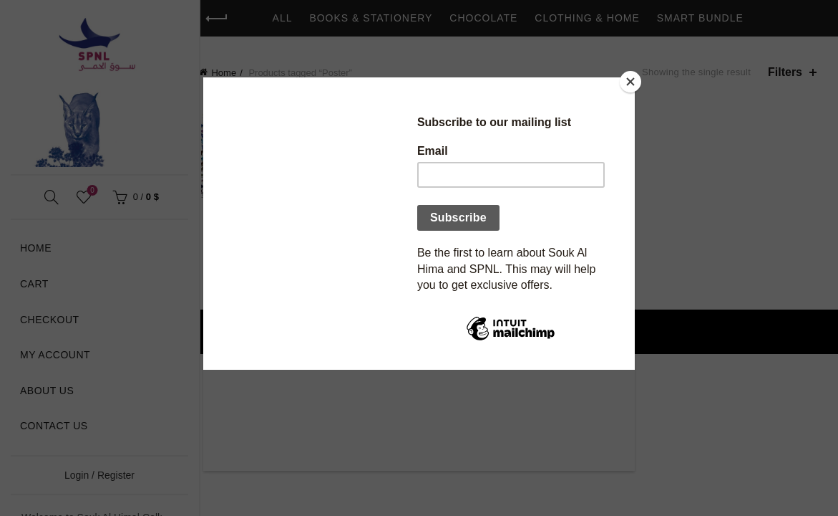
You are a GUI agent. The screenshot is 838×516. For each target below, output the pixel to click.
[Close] (631, 81)
